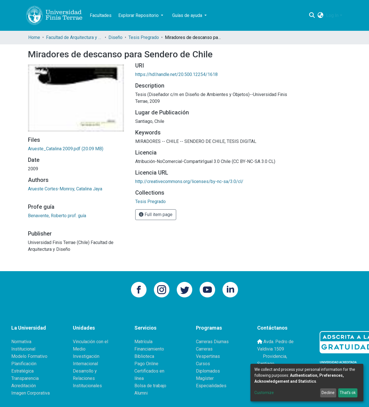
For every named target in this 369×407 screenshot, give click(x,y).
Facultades (101, 15)
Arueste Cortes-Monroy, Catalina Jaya (65, 188)
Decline (328, 392)
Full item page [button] (156, 214)
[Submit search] (312, 15)
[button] (320, 15)
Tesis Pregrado (143, 37)
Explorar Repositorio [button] (139, 15)
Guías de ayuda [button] (187, 15)
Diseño (115, 37)
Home (34, 37)
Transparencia (25, 378)
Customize (264, 392)
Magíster (205, 378)
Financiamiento (149, 349)
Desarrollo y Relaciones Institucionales (87, 378)
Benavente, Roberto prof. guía (57, 215)
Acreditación (23, 385)
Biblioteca (144, 356)
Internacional (85, 363)
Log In (332, 15)
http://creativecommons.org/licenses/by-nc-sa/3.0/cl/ (189, 181)
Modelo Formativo (29, 356)
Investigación (86, 356)
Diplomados (208, 371)
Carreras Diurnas (212, 341)
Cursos (203, 363)
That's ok (348, 392)
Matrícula (143, 341)
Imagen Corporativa (30, 393)
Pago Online (146, 363)
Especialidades (211, 385)
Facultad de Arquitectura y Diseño (74, 37)
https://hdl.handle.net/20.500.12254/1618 (176, 74)
